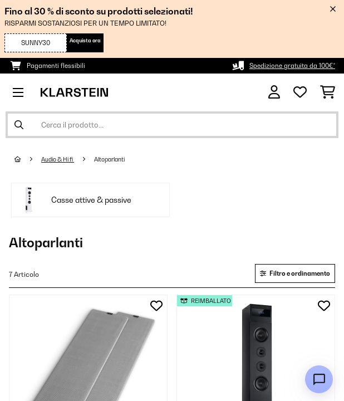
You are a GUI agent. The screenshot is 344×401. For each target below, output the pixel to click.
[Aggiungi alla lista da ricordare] (156, 306)
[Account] (274, 92)
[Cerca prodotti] (172, 124)
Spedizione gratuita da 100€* (292, 66)
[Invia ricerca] (18, 124)
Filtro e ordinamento (295, 273)
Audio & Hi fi (57, 159)
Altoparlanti (110, 159)
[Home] (27, 159)
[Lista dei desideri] (300, 92)
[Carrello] (327, 92)
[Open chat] (319, 379)
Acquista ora (85, 40)
